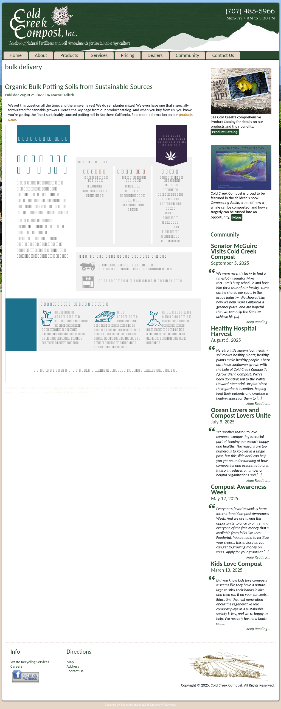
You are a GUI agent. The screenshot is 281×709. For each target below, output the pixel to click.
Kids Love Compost (236, 564)
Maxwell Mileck (62, 95)
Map (70, 662)
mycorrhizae (159, 388)
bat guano (70, 388)
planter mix (26, 392)
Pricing (127, 55)
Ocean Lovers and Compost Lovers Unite (241, 412)
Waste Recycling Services (29, 662)
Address (72, 666)
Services (99, 55)
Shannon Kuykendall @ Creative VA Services (148, 704)
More (236, 217)
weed (88, 392)
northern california (183, 388)
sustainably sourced (68, 392)
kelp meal (142, 388)
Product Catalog (224, 132)
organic (10, 392)
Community (187, 55)
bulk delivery (88, 388)
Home (16, 55)
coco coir (127, 388)
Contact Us (223, 55)
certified (113, 388)
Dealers (155, 55)
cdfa (102, 388)
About (41, 55)
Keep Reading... (258, 322)
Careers (16, 666)
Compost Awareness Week (238, 489)
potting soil (44, 392)
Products (69, 55)
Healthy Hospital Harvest (233, 331)
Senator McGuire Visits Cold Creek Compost (234, 251)
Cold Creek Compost (34, 388)
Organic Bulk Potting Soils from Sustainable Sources (79, 86)
